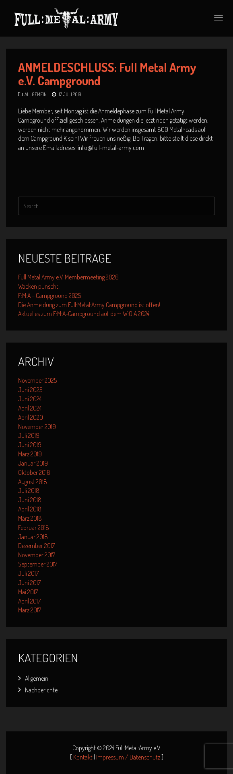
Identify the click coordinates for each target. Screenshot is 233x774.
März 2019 (30, 454)
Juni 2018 (29, 500)
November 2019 (37, 427)
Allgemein (36, 94)
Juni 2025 (30, 390)
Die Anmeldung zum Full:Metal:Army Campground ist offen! (89, 305)
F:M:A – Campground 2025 (49, 296)
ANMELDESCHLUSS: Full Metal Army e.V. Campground (107, 74)
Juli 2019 (28, 435)
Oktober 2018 (34, 472)
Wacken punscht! (39, 286)
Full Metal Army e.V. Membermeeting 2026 (68, 277)
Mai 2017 (28, 592)
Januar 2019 (33, 463)
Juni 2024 (29, 399)
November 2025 (37, 380)
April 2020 (30, 417)
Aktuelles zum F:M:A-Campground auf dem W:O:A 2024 (83, 314)
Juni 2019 (29, 445)
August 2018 (32, 482)
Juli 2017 (28, 573)
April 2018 (29, 509)
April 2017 (29, 601)
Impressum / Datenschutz (128, 757)
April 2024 (29, 408)
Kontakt (83, 757)
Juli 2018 (28, 491)
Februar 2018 (33, 528)
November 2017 (36, 555)
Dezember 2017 (36, 546)
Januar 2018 (33, 537)
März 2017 (29, 610)
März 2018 (30, 518)
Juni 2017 (29, 583)
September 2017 (37, 564)
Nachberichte (41, 690)
